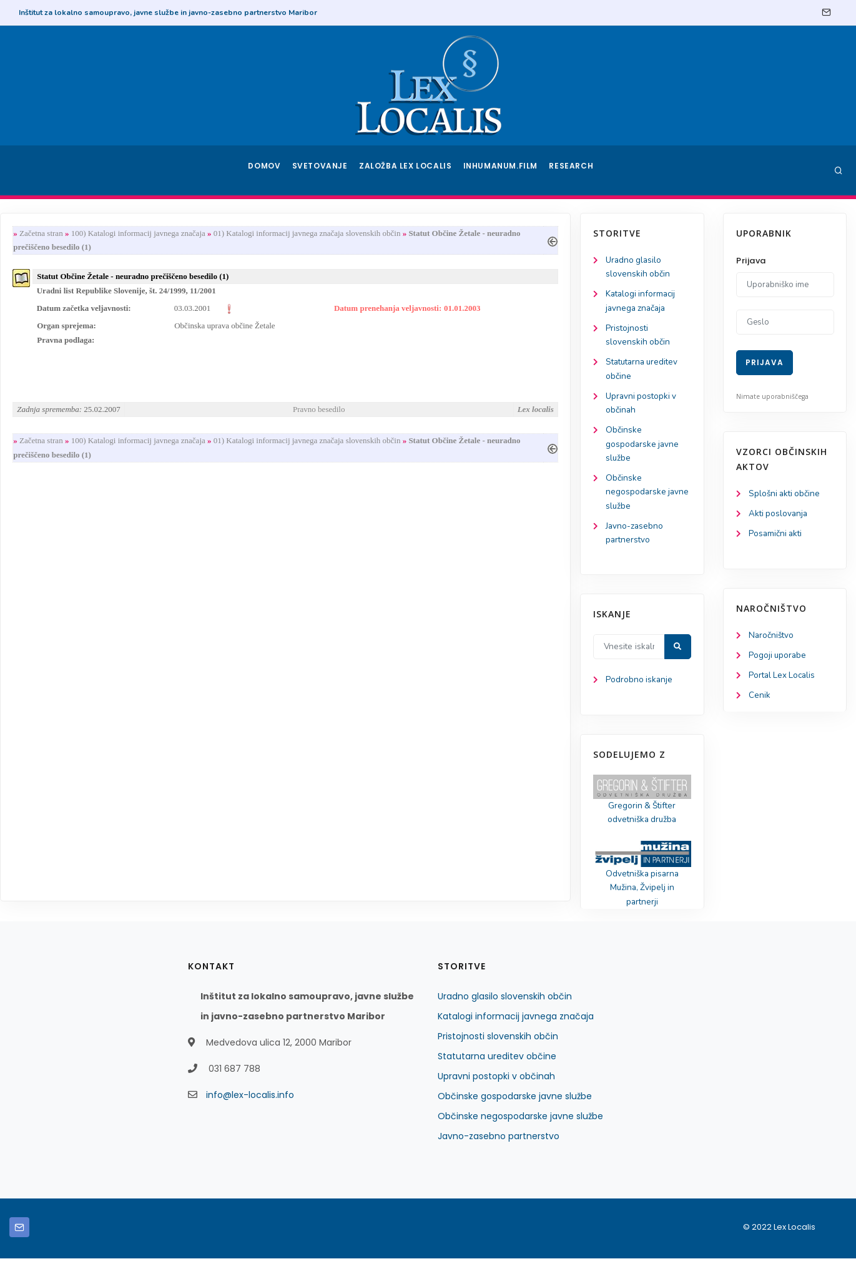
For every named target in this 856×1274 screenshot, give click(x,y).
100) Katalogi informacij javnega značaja (284, 233)
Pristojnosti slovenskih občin (498, 1052)
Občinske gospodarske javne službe (72, 451)
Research (572, 170)
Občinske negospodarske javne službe (77, 500)
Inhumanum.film (502, 170)
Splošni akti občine (786, 494)
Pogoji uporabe (778, 658)
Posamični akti (776, 535)
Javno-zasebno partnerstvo (498, 1151)
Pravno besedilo (462, 414)
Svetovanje (324, 170)
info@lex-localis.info (250, 1110)
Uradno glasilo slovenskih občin (505, 1012)
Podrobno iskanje (69, 692)
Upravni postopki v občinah (496, 1091)
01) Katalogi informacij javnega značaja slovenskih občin (453, 233)
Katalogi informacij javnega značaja (516, 1032)
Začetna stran (187, 233)
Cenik (759, 699)
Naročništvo (772, 638)
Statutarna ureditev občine (497, 1072)
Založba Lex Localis (409, 170)
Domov (265, 170)
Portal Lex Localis (784, 679)
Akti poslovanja (779, 515)
